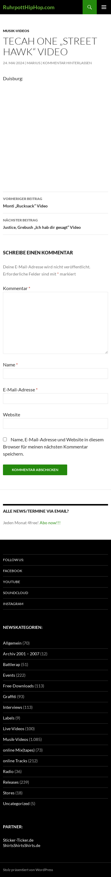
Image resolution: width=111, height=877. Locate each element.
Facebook (12, 571)
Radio (8, 771)
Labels (9, 717)
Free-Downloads (18, 685)
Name (10, 364)
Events (9, 675)
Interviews (12, 707)
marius (33, 63)
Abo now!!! (50, 522)
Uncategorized (16, 803)
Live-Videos (13, 728)
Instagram (13, 604)
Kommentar (16, 288)
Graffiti (9, 696)
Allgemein (12, 642)
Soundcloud (15, 593)
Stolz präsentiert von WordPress (28, 869)
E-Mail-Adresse (20, 389)
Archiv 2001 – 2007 (21, 653)
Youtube (11, 582)
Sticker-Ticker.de (18, 840)
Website (11, 414)
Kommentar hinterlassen (67, 63)
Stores (9, 792)
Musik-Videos (16, 31)
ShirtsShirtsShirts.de (21, 845)
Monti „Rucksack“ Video (55, 201)
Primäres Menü (104, 7)
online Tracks (15, 760)
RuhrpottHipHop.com (28, 7)
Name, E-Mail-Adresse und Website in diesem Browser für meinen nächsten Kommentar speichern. (53, 446)
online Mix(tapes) (19, 749)
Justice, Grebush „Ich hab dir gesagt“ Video (55, 223)
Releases (11, 782)
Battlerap (11, 664)
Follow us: (13, 560)
